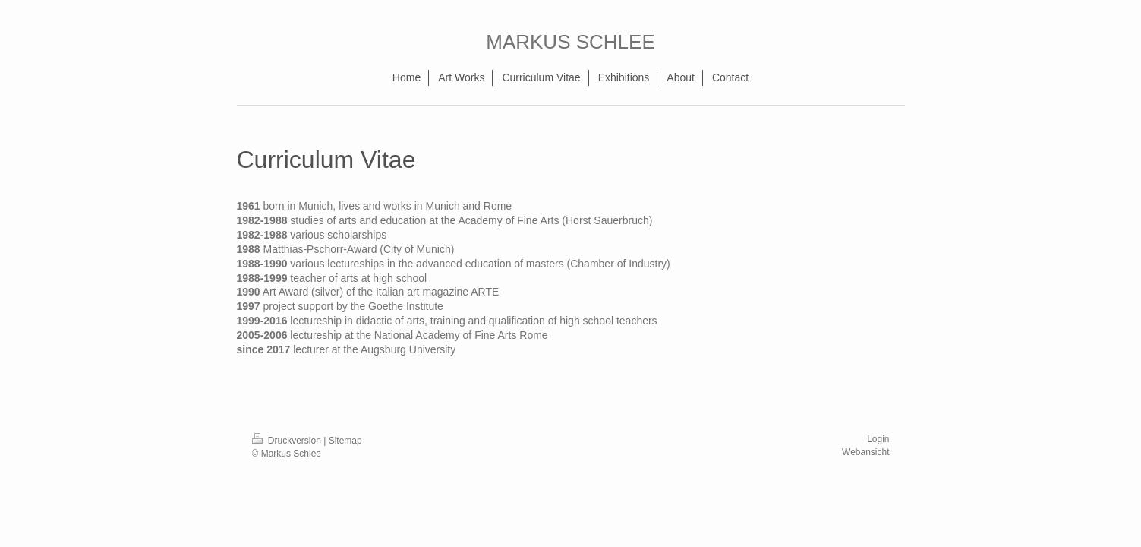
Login (878, 439)
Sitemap (345, 440)
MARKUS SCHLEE (570, 41)
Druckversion (288, 440)
